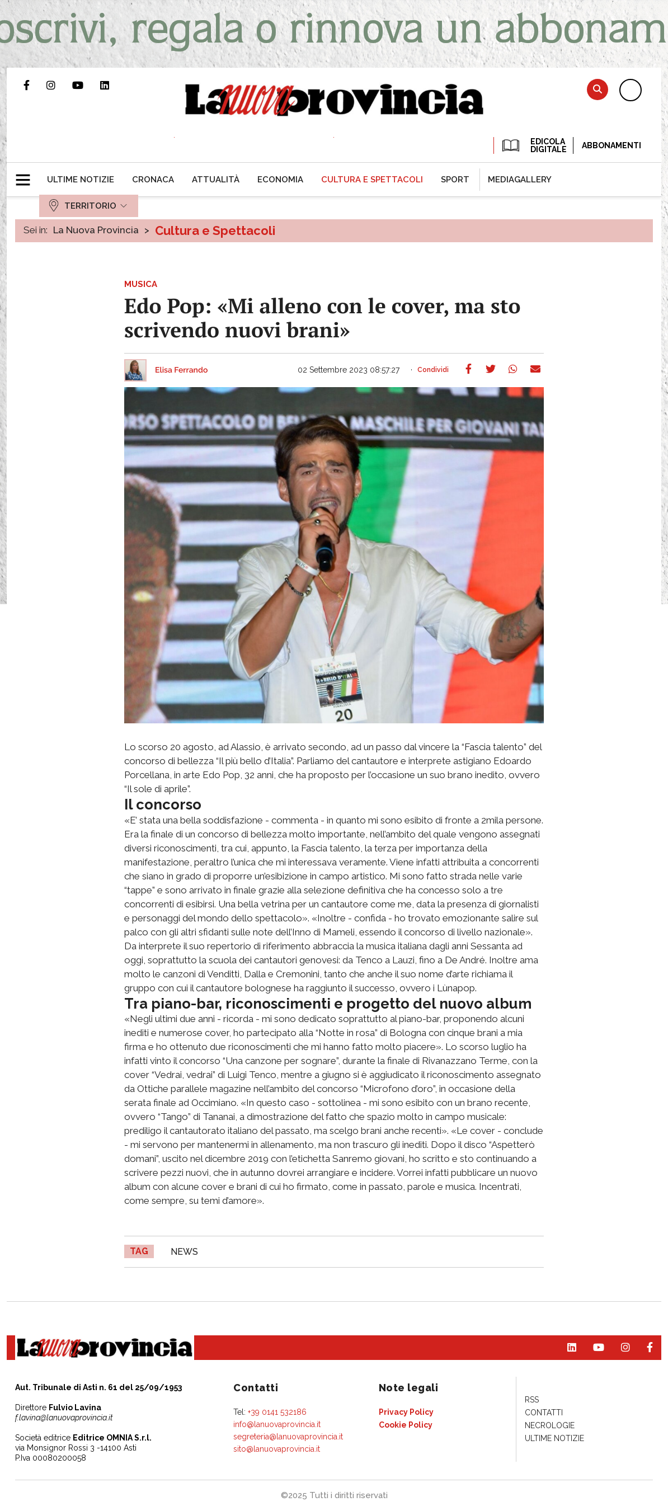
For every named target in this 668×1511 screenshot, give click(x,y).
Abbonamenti (611, 145)
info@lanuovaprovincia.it (277, 1424)
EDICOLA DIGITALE (533, 145)
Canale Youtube (86, 85)
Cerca (597, 89)
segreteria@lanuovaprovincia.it (288, 1436)
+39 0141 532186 (277, 1412)
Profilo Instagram (59, 85)
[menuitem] (80, 179)
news (184, 1251)
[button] (27, 175)
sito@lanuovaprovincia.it (276, 1448)
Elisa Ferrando (181, 370)
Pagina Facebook (34, 85)
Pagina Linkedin (113, 85)
